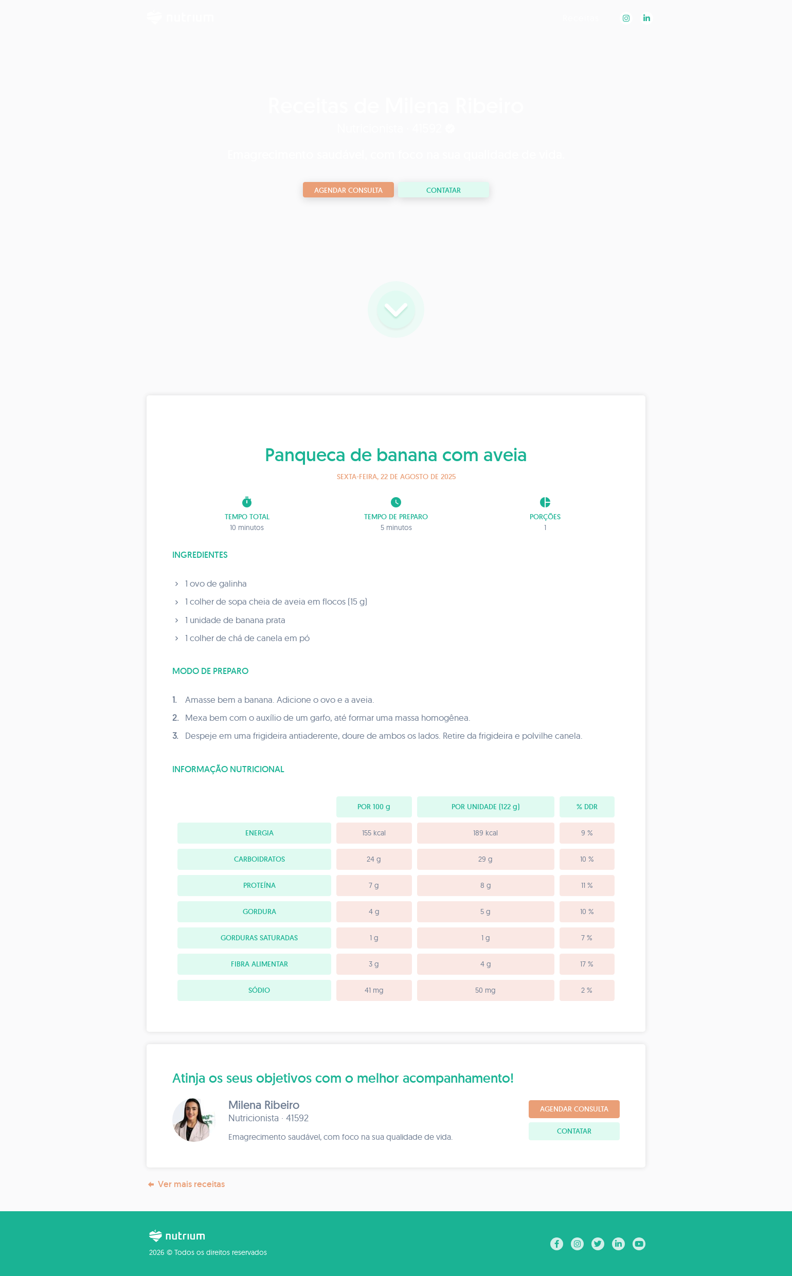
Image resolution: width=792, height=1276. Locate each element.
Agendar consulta (348, 190)
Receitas (581, 17)
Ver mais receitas (186, 1184)
